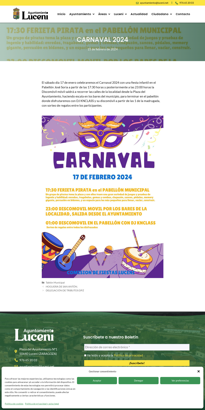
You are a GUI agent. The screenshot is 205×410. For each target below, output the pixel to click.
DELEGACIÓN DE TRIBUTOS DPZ (65, 290)
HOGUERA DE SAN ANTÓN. (62, 286)
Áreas (104, 14)
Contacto (183, 14)
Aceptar (97, 380)
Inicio (61, 14)
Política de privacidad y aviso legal (42, 403)
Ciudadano (161, 14)
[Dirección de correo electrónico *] (137, 347)
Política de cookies (14, 403)
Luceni (120, 14)
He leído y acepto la (113, 355)
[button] (198, 371)
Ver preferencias (180, 380)
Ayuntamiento (81, 14)
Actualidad (139, 14)
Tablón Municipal (55, 282)
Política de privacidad (128, 355)
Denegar (138, 380)
